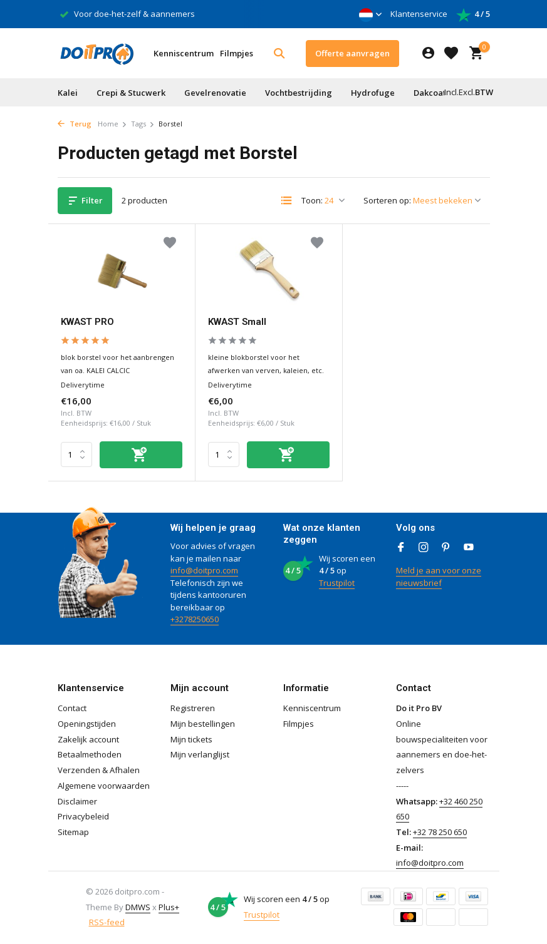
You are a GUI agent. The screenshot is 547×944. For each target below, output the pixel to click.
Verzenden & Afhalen (99, 770)
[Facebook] (401, 547)
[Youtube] (469, 547)
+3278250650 (194, 619)
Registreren (192, 708)
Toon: (312, 200)
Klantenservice (418, 13)
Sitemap (73, 832)
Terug (74, 123)
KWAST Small (237, 321)
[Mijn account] (428, 53)
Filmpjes (236, 53)
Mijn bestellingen (202, 723)
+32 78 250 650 (440, 832)
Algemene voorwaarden (104, 785)
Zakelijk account (88, 739)
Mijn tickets (191, 739)
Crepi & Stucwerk (130, 92)
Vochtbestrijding (298, 92)
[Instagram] (424, 547)
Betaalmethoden (90, 754)
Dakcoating (436, 92)
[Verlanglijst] (451, 53)
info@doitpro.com (204, 570)
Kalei (68, 92)
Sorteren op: (387, 200)
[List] (286, 200)
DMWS (137, 907)
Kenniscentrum (184, 53)
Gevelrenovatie (215, 92)
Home (112, 123)
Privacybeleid (83, 816)
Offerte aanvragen (352, 53)
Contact (72, 708)
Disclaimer (77, 801)
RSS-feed (107, 922)
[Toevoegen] (141, 454)
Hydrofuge (373, 92)
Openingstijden (87, 723)
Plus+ (169, 907)
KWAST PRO (87, 321)
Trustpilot (337, 582)
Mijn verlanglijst (199, 754)
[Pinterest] (446, 547)
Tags (143, 123)
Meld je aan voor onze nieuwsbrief (438, 576)
